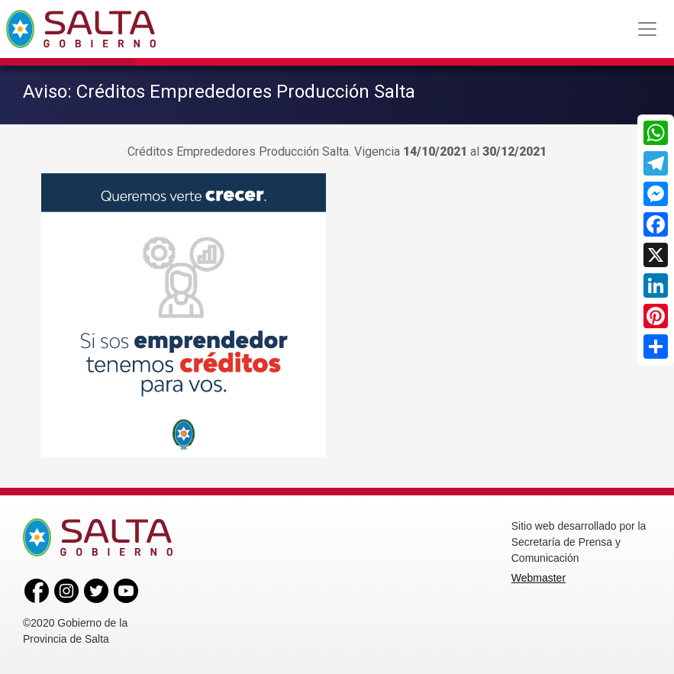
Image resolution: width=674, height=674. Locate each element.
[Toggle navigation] (647, 29)
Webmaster (538, 578)
